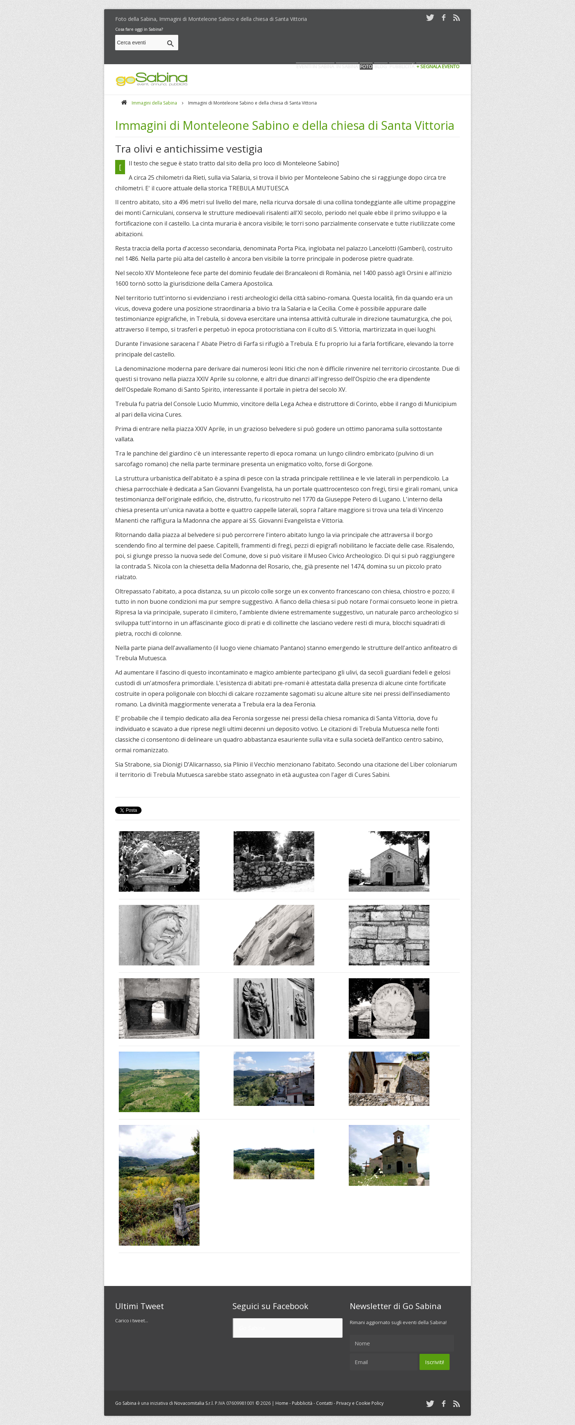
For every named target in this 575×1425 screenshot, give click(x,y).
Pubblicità (302, 1403)
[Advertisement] (326, 43)
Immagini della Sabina (154, 103)
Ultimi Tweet (139, 1305)
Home (281, 1403)
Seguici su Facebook (270, 1305)
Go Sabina (251, 1327)
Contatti (324, 1403)
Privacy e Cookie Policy (360, 1403)
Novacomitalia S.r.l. (194, 1403)
